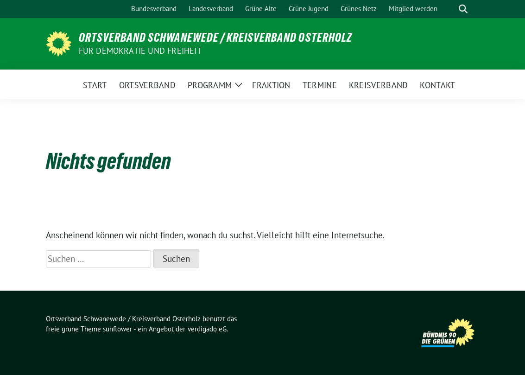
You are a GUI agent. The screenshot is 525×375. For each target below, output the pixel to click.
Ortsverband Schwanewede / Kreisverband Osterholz (215, 37)
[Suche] (450, 9)
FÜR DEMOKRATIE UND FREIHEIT (140, 50)
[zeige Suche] (463, 9)
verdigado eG (207, 328)
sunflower (117, 328)
